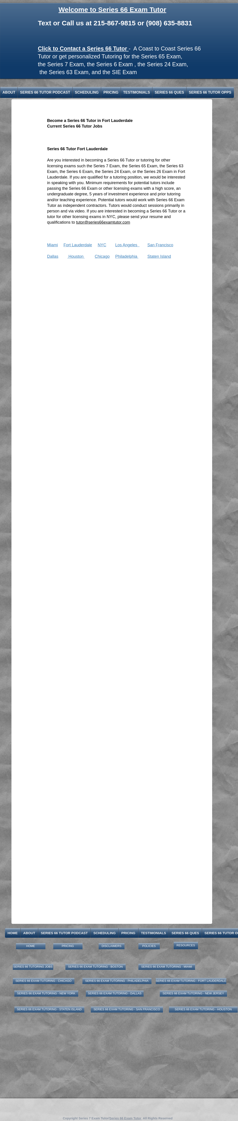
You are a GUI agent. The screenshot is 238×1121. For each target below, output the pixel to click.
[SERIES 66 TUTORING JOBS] (33, 967)
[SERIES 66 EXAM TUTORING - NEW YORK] (46, 994)
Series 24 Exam (166, 64)
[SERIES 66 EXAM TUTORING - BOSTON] (95, 967)
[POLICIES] (149, 946)
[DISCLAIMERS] (112, 946)
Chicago (102, 256)
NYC (102, 245)
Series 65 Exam (161, 56)
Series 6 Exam (114, 64)
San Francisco (160, 245)
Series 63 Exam (68, 72)
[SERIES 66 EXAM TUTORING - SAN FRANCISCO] (127, 1009)
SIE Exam (124, 72)
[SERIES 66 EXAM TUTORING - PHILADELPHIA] (116, 981)
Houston (76, 256)
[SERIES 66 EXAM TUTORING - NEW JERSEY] (193, 994)
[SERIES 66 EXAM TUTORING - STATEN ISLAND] (49, 1009)
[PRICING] (67, 946)
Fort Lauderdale (78, 245)
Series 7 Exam (65, 64)
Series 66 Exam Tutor (125, 1118)
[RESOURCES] (186, 945)
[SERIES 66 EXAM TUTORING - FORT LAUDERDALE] (191, 981)
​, (90, 72)
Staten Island (159, 256)
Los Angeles (127, 245)
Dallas (52, 256)
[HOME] (30, 946)
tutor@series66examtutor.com (103, 222)
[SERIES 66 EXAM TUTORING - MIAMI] (166, 967)
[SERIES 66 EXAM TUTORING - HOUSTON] (203, 1009)
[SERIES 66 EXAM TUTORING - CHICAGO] (43, 981)
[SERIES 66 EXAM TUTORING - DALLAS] (115, 994)
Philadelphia (126, 256)
